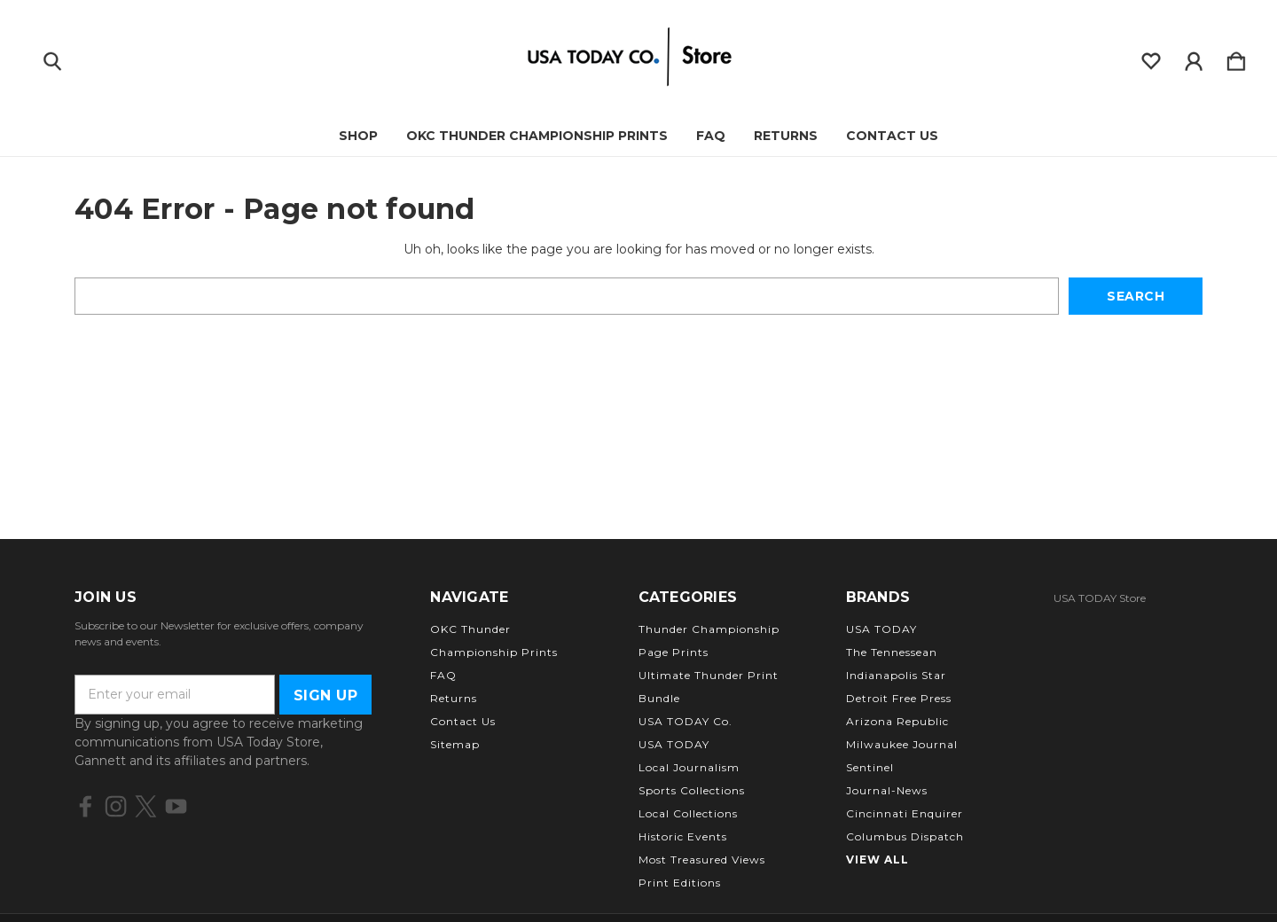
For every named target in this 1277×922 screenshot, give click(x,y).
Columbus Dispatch (905, 836)
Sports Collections (691, 790)
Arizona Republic (897, 721)
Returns (786, 135)
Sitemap (455, 744)
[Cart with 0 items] (1236, 57)
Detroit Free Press (899, 698)
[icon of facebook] (85, 806)
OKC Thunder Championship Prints (537, 135)
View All (877, 859)
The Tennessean (891, 652)
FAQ (710, 135)
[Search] (52, 57)
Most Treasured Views (701, 859)
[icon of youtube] (176, 806)
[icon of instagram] (116, 806)
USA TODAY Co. (685, 721)
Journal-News (887, 790)
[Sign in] (1193, 57)
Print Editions (679, 882)
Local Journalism (689, 767)
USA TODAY (673, 744)
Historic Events (682, 836)
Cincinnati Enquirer (904, 813)
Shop (358, 135)
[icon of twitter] (146, 806)
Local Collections (688, 813)
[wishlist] (1151, 57)
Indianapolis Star (896, 675)
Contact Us (892, 135)
